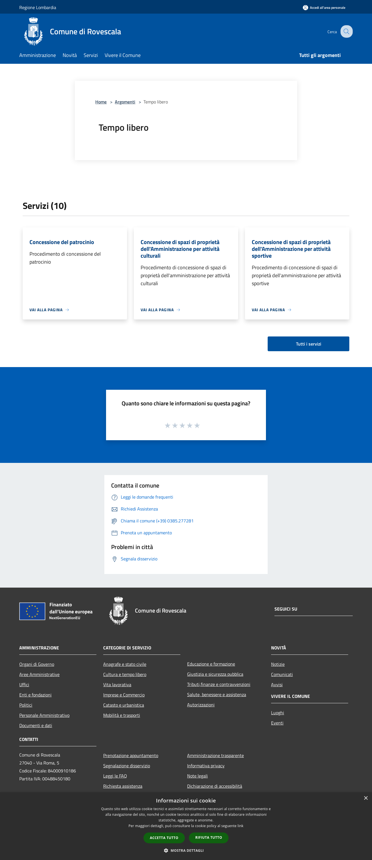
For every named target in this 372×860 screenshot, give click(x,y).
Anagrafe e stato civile (124, 664)
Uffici (24, 684)
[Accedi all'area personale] (324, 7)
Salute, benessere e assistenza (216, 694)
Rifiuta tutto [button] (208, 837)
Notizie (278, 664)
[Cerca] (346, 31)
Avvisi (277, 684)
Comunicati (282, 674)
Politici (25, 705)
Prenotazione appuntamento (130, 755)
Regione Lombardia (37, 7)
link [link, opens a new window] (241, 825)
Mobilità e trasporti (121, 715)
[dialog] (186, 826)
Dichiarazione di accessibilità (214, 786)
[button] (186, 850)
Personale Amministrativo (44, 715)
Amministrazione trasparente (215, 755)
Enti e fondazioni (35, 694)
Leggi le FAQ (115, 775)
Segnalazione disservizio (126, 765)
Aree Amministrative (39, 674)
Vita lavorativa (117, 684)
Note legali (197, 775)
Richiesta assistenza (122, 786)
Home (101, 101)
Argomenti (125, 101)
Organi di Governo (36, 664)
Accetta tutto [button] (164, 837)
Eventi (277, 722)
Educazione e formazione (211, 663)
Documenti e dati (35, 725)
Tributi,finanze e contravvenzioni (218, 684)
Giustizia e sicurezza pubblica (215, 674)
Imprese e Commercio (124, 694)
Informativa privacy (206, 765)
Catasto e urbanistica (123, 705)
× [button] (365, 798)
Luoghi (277, 712)
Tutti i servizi (308, 343)
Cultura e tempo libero (124, 674)
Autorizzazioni (201, 704)
